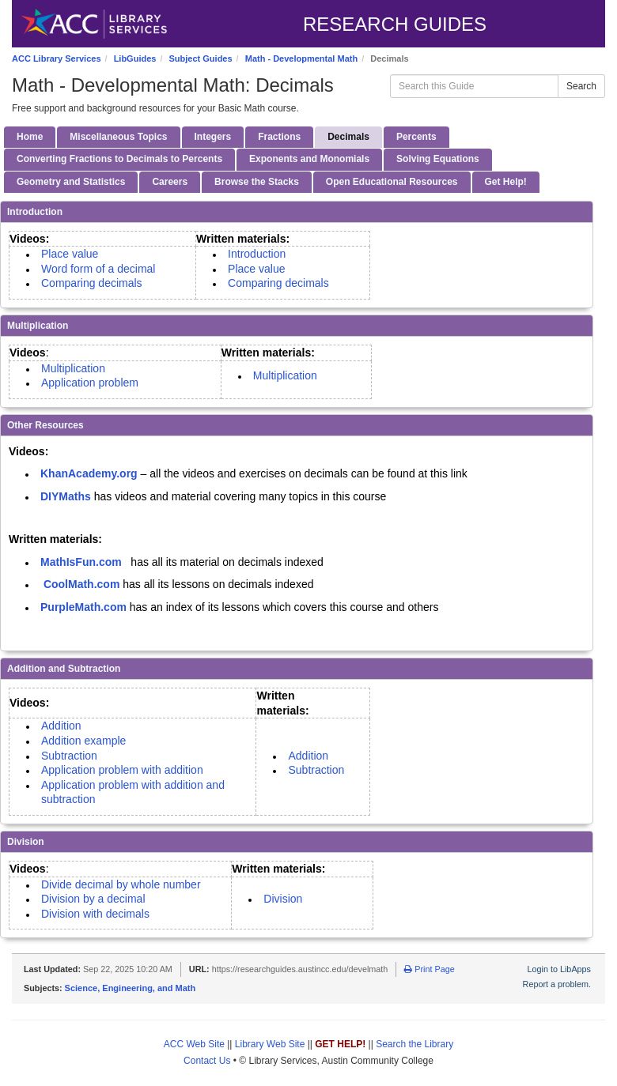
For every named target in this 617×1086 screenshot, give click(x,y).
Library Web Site (270, 1044)
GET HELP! (340, 1044)
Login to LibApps (559, 969)
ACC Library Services (56, 58)
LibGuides (135, 58)
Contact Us (207, 1060)
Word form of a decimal (99, 268)
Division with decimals (97, 913)
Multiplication (73, 368)
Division (282, 898)
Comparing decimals (93, 283)
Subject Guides (201, 58)
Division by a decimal (96, 898)
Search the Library (414, 1044)
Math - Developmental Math (301, 58)
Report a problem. (557, 984)
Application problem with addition (122, 770)
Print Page (429, 969)
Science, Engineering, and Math (130, 988)
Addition (61, 725)
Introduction (257, 253)
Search (581, 86)
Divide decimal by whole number (121, 884)
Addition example (83, 740)
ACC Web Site (194, 1044)
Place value (69, 253)
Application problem (93, 382)
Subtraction (70, 755)
